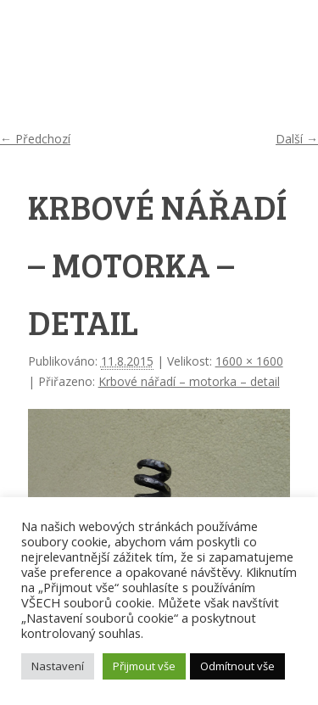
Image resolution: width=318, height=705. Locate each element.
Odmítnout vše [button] (237, 666)
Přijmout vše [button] (144, 666)
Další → (297, 139)
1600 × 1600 (249, 361)
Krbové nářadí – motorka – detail (189, 381)
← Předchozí (35, 139)
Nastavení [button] (57, 666)
